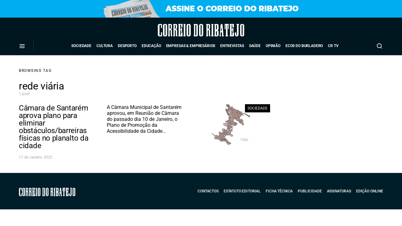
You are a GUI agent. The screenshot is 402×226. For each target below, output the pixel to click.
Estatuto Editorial (242, 191)
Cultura (104, 46)
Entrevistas (232, 46)
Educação (151, 46)
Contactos (208, 191)
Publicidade (310, 191)
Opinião (273, 46)
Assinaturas (339, 191)
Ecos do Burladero (304, 46)
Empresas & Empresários (190, 46)
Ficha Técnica (279, 191)
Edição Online (369, 191)
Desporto (127, 46)
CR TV (333, 46)
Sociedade (81, 46)
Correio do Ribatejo (183, 30)
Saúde (255, 46)
